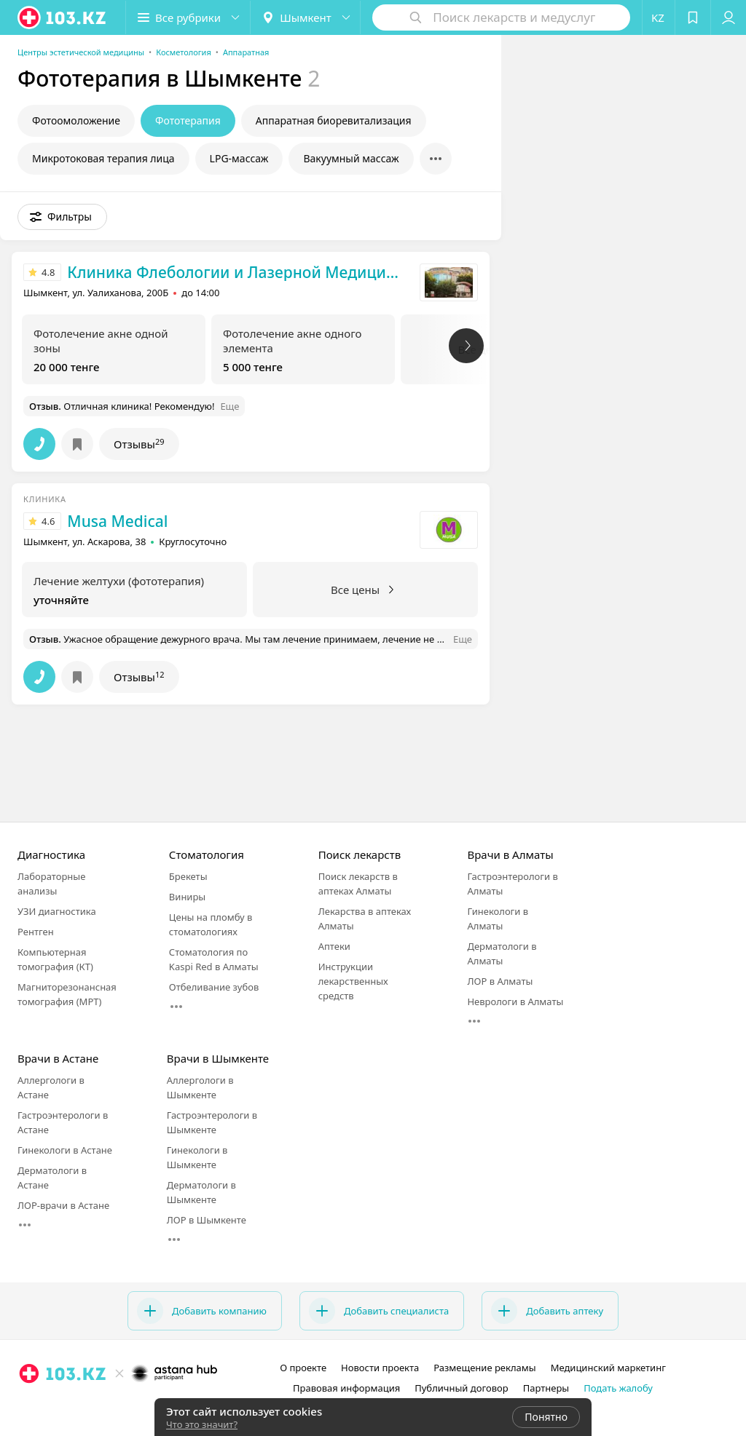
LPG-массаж (239, 158)
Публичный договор (461, 1388)
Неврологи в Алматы (515, 1001)
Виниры (187, 896)
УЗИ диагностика (56, 911)
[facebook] (118, 1405)
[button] (188, 17)
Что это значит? (201, 1424)
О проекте (303, 1367)
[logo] (62, 17)
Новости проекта (380, 1367)
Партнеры (546, 1388)
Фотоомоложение (76, 120)
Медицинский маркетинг (608, 1367)
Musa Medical (117, 521)
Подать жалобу (618, 1388)
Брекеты (188, 876)
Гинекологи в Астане (64, 1150)
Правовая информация (346, 1388)
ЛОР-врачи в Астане (63, 1205)
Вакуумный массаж (350, 158)
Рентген (35, 931)
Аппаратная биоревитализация (334, 120)
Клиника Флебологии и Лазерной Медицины (237, 272)
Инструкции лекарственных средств (353, 981)
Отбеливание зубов (214, 986)
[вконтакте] (139, 1405)
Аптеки (334, 946)
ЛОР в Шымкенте (206, 1219)
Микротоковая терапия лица (103, 158)
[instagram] (98, 1405)
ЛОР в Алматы (500, 981)
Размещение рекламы (484, 1367)
